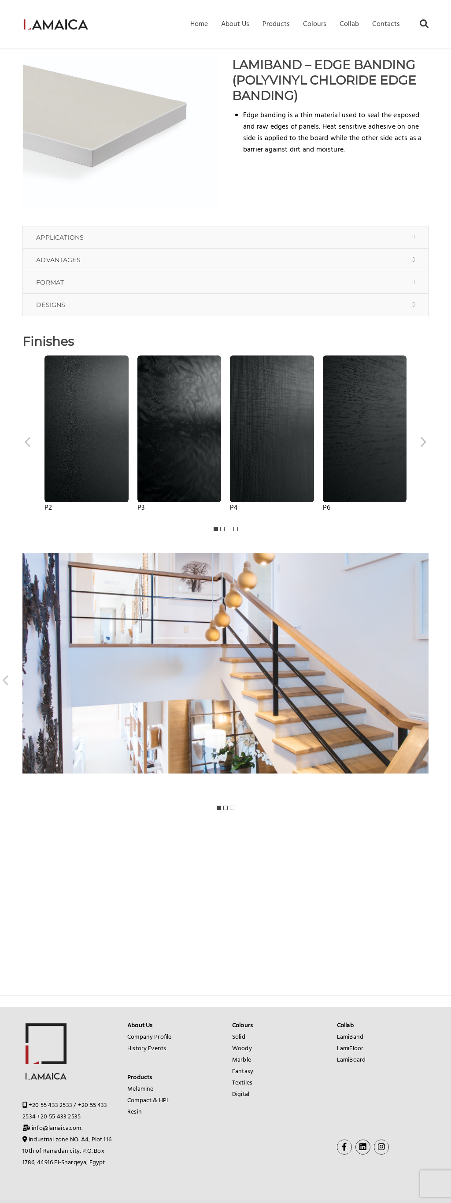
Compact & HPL (148, 1101)
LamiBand (350, 1037)
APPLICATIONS (60, 237)
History (137, 1049)
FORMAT (50, 282)
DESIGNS (50, 305)
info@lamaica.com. (57, 1128)
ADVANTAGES (58, 260)
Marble (241, 1060)
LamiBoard (351, 1060)
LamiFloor (350, 1049)
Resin (134, 1112)
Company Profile (149, 1037)
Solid (238, 1037)
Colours (242, 1026)
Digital (240, 1094)
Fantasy (242, 1071)
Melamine (140, 1089)
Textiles (242, 1083)
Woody (242, 1049)
